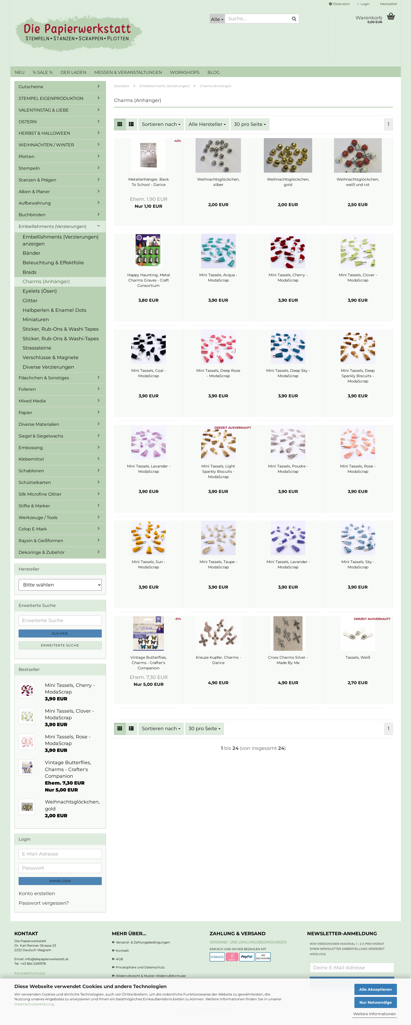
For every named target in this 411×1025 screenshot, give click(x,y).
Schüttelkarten (35, 490)
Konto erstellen (37, 901)
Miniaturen (36, 327)
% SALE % (43, 72)
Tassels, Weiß (358, 665)
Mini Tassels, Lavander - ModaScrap (148, 477)
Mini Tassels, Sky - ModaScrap (357, 572)
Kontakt (122, 958)
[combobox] (161, 132)
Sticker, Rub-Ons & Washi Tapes (61, 337)
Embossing (31, 455)
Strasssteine (37, 356)
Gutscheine (31, 94)
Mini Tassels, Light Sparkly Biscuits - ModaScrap (218, 479)
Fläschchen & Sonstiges (44, 385)
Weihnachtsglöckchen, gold (288, 190)
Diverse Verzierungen (48, 375)
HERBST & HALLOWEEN (44, 141)
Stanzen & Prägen (37, 187)
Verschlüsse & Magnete (50, 365)
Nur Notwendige (375, 1002)
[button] (339, 4)
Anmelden (60, 889)
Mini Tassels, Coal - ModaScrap (148, 381)
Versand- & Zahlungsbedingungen (143, 950)
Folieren (27, 397)
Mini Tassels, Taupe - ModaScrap (218, 572)
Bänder (31, 261)
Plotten (27, 164)
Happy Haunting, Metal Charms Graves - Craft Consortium (148, 288)
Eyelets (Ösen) (40, 299)
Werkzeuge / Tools (38, 525)
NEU (20, 72)
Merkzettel (387, 4)
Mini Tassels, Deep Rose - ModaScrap (218, 381)
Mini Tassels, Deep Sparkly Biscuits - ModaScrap (358, 384)
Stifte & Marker (34, 513)
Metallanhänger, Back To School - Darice (148, 190)
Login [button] (363, 4)
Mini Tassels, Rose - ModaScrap (357, 477)
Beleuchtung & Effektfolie (53, 271)
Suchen (60, 641)
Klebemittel (31, 467)
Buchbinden (32, 222)
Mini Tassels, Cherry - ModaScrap (288, 285)
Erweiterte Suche (60, 653)
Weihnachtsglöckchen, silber (218, 190)
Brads (29, 280)
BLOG (213, 72)
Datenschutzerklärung (34, 1004)
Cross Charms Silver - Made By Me (288, 668)
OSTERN (28, 129)
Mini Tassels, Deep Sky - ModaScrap (288, 381)
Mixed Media (32, 408)
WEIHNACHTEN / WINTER (46, 152)
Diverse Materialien (39, 432)
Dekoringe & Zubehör (42, 560)
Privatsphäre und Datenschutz (140, 975)
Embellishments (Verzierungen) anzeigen (61, 248)
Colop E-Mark (33, 536)
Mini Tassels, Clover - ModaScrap (358, 285)
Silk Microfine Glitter (40, 502)
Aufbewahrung (35, 211)
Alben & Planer (34, 199)
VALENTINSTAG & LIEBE (44, 118)
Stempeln (29, 176)
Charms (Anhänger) (46, 289)
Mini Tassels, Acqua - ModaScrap (218, 285)
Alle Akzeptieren (375, 989)
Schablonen (31, 478)
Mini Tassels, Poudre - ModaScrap (288, 477)
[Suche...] (217, 18)
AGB (119, 967)
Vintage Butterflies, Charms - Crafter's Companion (148, 670)
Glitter (30, 309)
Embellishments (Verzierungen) (52, 234)
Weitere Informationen (374, 1013)
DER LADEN (73, 72)
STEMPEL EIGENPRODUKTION (51, 106)
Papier (25, 420)
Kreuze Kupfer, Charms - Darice (218, 668)
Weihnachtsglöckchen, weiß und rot (358, 190)
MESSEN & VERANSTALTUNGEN (128, 72)
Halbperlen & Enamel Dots (54, 318)
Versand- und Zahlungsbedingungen (248, 950)
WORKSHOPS (185, 72)
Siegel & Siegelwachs (41, 443)
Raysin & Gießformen (41, 548)
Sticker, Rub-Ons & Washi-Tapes (61, 347)
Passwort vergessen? (44, 911)
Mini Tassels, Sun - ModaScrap (148, 572)
